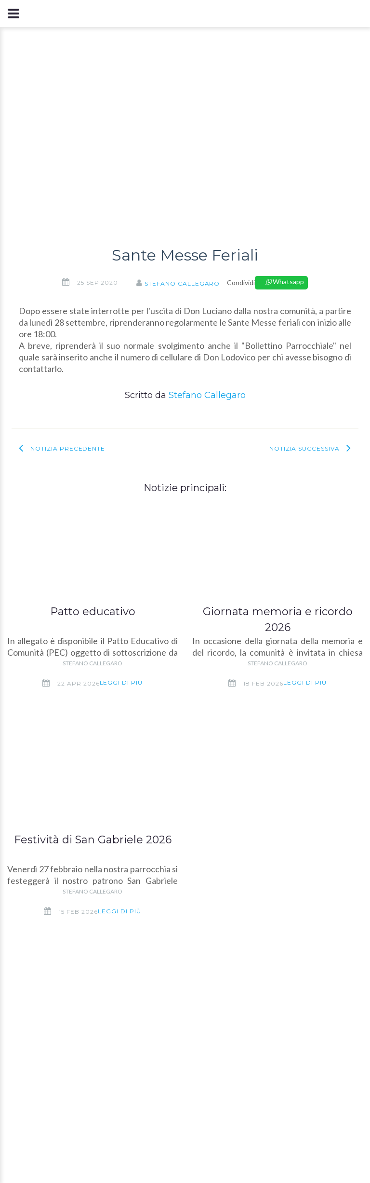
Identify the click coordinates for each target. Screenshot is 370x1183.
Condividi (241, 282)
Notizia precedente (67, 448)
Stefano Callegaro (182, 283)
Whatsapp (284, 281)
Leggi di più (121, 682)
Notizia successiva (304, 448)
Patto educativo (92, 611)
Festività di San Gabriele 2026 (93, 839)
